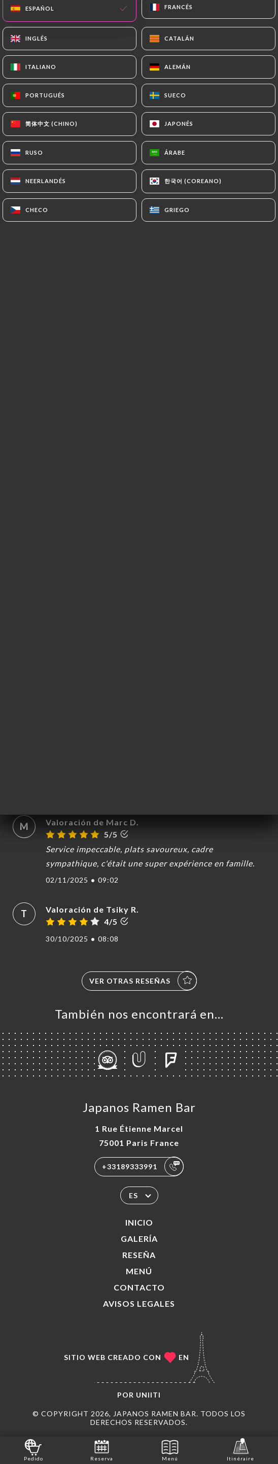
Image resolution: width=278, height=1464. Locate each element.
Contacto (139, 1287)
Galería (139, 1238)
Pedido (33, 1449)
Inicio (139, 1222)
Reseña (139, 1255)
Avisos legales (139, 1303)
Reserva (101, 1449)
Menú (139, 1271)
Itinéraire (240, 1449)
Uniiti (148, 1394)
